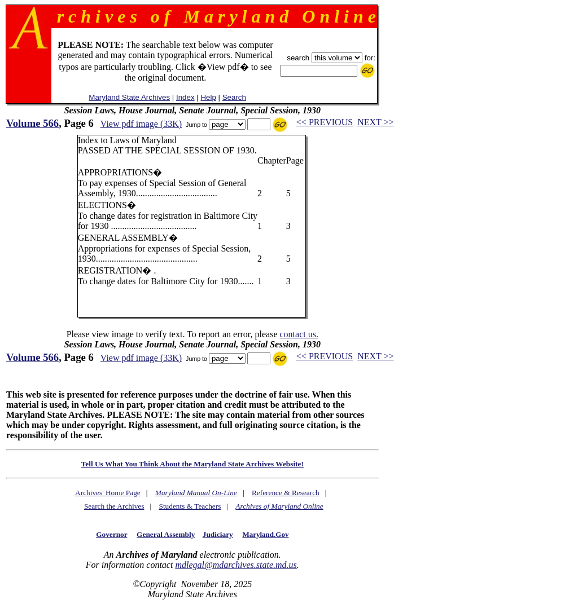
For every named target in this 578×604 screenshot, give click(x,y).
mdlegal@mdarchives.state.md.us (235, 565)
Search (234, 97)
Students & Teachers (190, 506)
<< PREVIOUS (324, 122)
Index (185, 97)
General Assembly (166, 534)
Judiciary (218, 534)
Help (208, 97)
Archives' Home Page (108, 492)
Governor (111, 534)
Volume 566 (32, 123)
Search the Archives (114, 506)
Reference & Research (285, 492)
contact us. (298, 334)
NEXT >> (375, 122)
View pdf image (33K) (141, 124)
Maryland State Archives (129, 97)
